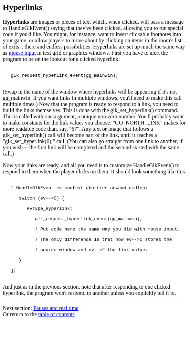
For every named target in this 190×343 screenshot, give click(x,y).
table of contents (56, 337)
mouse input (22, 53)
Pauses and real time (55, 331)
